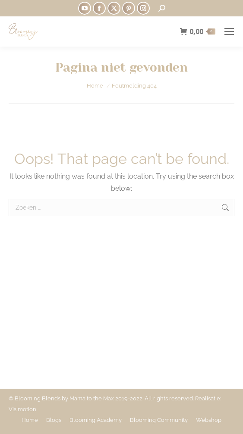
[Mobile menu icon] (229, 31)
